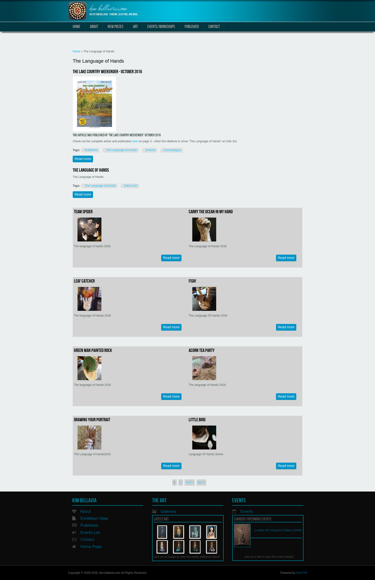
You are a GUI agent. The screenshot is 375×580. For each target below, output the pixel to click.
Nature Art (130, 185)
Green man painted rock (93, 350)
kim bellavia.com (108, 9)
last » (201, 482)
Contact (214, 26)
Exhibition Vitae (94, 518)
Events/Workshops (161, 26)
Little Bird (197, 420)
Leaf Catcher (84, 281)
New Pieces (115, 26)
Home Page (91, 546)
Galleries (168, 511)
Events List (90, 532)
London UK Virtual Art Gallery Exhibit (278, 530)
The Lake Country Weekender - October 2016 (107, 72)
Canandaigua (172, 150)
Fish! (192, 281)
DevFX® (301, 573)
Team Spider (83, 212)
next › (189, 482)
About (94, 26)
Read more (84, 159)
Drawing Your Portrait (92, 420)
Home (76, 26)
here (135, 141)
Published (192, 26)
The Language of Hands (121, 150)
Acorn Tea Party (202, 350)
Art (135, 26)
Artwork (150, 150)
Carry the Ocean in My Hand (211, 212)
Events (247, 511)
